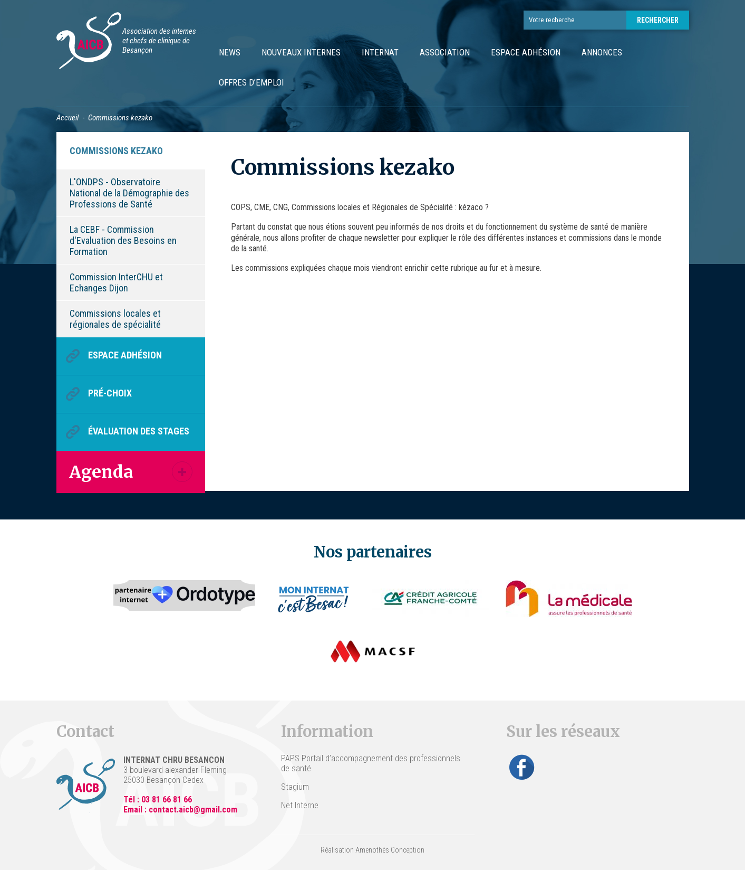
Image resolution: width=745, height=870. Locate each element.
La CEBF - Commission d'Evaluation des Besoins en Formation (123, 240)
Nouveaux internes (301, 52)
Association (445, 52)
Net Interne (299, 805)
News (229, 52)
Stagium (295, 787)
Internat (380, 52)
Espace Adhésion (525, 52)
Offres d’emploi (251, 82)
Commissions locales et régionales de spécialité (115, 319)
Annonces (602, 52)
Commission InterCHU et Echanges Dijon (116, 282)
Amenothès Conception (389, 850)
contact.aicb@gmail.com (193, 810)
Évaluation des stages (138, 431)
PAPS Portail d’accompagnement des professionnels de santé (370, 763)
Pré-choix (110, 393)
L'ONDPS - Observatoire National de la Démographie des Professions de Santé (129, 193)
